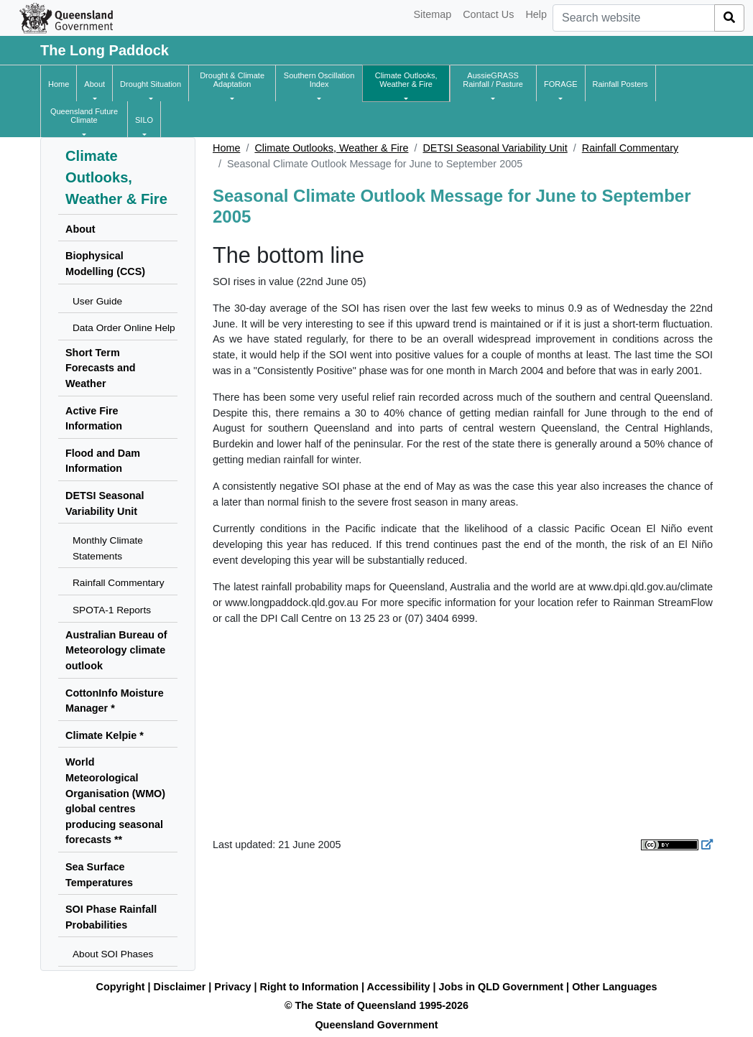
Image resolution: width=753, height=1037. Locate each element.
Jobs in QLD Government (503, 986)
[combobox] (634, 18)
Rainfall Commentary (630, 148)
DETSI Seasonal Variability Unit (494, 148)
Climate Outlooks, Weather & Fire (331, 148)
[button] (94, 84)
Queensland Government (376, 1025)
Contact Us (488, 14)
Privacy (232, 986)
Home (226, 148)
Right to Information (309, 986)
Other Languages (614, 986)
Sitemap (432, 14)
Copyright (120, 986)
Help (536, 14)
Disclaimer (180, 986)
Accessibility (398, 986)
